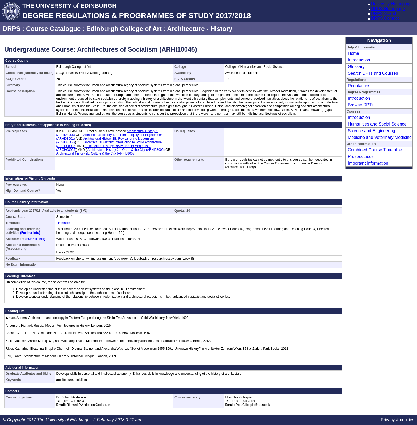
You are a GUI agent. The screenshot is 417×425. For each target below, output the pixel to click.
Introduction (359, 60)
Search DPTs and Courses (373, 73)
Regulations (359, 86)
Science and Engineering (371, 130)
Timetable (63, 223)
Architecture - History (199, 28)
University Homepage (391, 4)
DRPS (11, 28)
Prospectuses (361, 156)
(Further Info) (30, 233)
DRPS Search (384, 13)
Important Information (368, 163)
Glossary (356, 66)
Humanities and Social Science (377, 124)
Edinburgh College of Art (124, 28)
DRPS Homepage (388, 8)
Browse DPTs (360, 105)
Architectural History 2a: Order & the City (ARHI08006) (126, 150)
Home (353, 53)
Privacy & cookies (397, 420)
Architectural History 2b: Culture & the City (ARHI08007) (95, 153)
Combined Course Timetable (375, 150)
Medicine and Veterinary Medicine (380, 137)
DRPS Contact (385, 18)
